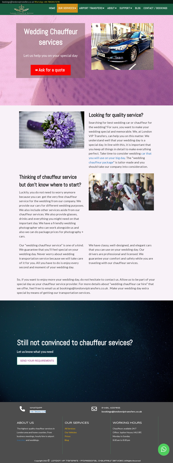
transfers (21, 440)
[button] (163, 450)
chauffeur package (101, 162)
